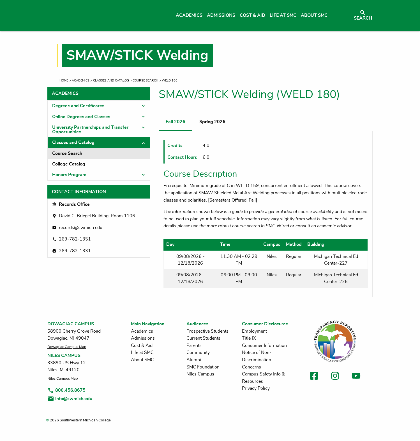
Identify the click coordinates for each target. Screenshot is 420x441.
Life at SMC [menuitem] (283, 15)
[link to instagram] (335, 376)
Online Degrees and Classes (81, 117)
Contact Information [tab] (79, 192)
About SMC (142, 360)
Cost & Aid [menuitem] (252, 15)
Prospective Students (207, 331)
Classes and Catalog (111, 80)
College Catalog (68, 164)
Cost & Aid (142, 345)
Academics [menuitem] (189, 15)
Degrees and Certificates (78, 106)
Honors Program (69, 174)
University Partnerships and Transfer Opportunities (90, 129)
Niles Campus (200, 374)
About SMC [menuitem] (314, 15)
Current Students (203, 338)
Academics (80, 80)
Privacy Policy (256, 388)
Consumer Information (264, 345)
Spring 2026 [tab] (212, 122)
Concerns (251, 367)
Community (198, 352)
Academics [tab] (65, 93)
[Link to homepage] (99, 15)
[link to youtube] (356, 376)
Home (63, 80)
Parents (194, 345)
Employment (254, 331)
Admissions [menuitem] (221, 15)
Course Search (145, 80)
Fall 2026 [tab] (175, 122)
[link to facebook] (314, 376)
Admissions (143, 338)
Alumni (193, 360)
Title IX (249, 338)
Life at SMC (142, 352)
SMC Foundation (203, 367)
